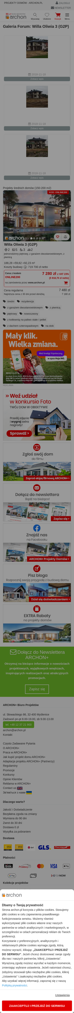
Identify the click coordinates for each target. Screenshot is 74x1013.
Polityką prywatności (14, 985)
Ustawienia (62, 995)
